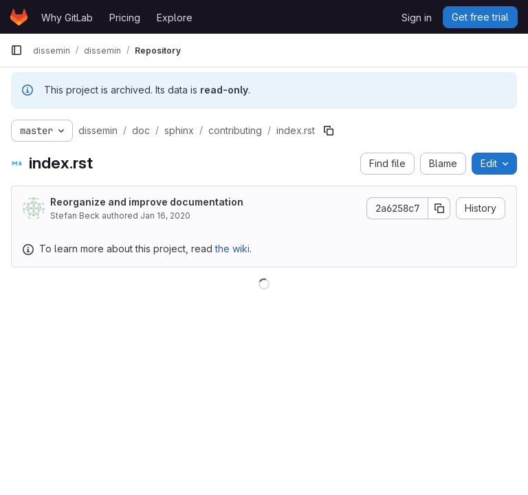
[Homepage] (19, 17)
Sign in (417, 17)
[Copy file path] (329, 131)
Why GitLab (67, 17)
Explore (174, 17)
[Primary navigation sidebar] (17, 50)
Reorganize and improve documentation (146, 202)
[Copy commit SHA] (439, 208)
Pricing (124, 17)
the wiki (232, 248)
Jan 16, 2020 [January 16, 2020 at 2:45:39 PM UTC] (165, 215)
